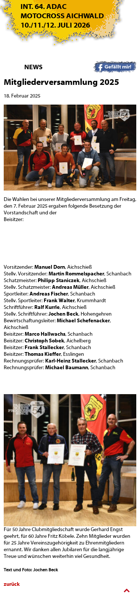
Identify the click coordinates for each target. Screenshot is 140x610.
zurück (12, 584)
